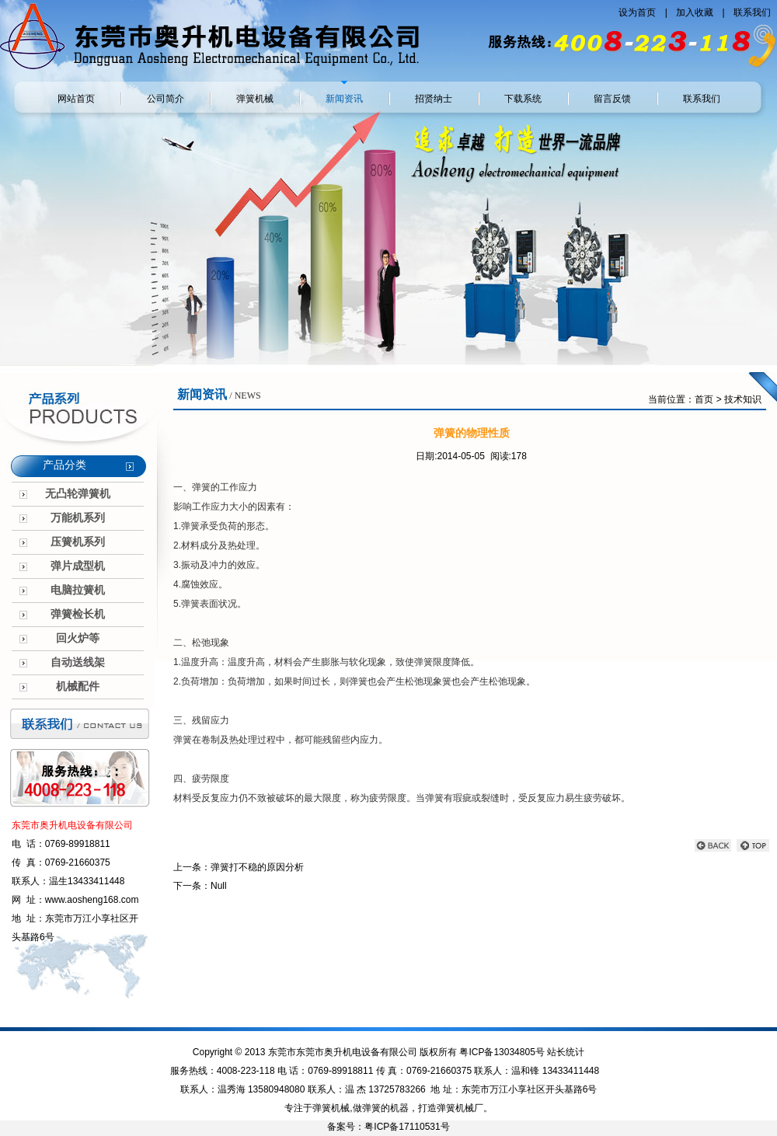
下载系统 (523, 98)
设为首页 (638, 12)
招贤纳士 (433, 98)
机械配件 (77, 686)
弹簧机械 (255, 98)
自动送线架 (78, 662)
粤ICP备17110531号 (406, 1126)
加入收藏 (696, 12)
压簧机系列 (78, 542)
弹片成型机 (78, 566)
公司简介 (165, 98)
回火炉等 (77, 638)
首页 (704, 399)
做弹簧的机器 (381, 1108)
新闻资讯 (344, 98)
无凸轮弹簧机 (77, 494)
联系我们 (752, 12)
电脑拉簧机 (78, 590)
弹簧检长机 (78, 614)
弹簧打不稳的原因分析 (257, 867)
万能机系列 (78, 518)
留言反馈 (612, 98)
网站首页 (76, 98)
